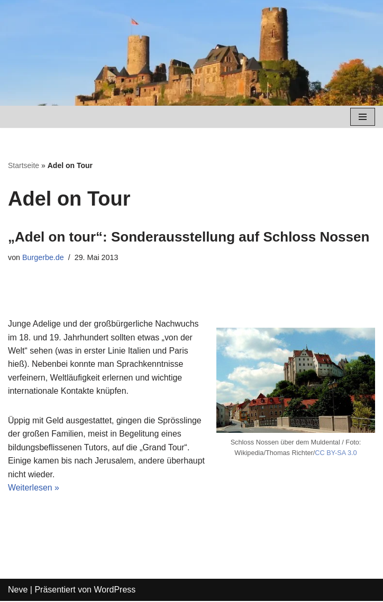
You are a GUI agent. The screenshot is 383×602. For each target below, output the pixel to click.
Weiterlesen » (34, 488)
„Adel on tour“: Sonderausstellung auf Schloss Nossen (188, 237)
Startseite (23, 165)
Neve (18, 591)
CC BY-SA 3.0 (336, 453)
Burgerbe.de (43, 257)
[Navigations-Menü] (362, 117)
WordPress (114, 591)
